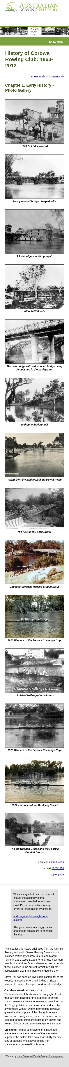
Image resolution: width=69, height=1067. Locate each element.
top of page (57, 874)
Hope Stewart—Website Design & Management (40, 1056)
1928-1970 (58, 868)
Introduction (57, 862)
